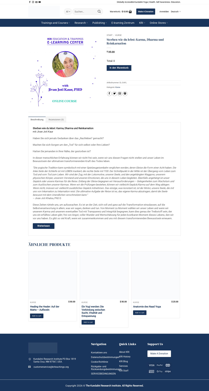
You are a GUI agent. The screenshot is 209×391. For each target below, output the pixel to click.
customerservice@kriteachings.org (48, 366)
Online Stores (159, 22)
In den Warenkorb (119, 68)
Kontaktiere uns (99, 352)
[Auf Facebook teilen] (109, 93)
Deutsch (176, 11)
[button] (121, 11)
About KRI (124, 352)
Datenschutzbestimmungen (105, 357)
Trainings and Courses (55, 22)
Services (123, 366)
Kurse (118, 35)
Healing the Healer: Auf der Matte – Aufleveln (44, 308)
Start (109, 35)
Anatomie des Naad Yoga (147, 306)
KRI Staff (123, 370)
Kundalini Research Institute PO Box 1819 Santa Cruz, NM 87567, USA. (54, 360)
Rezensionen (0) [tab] (56, 119)
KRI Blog (123, 361)
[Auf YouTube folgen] (40, 2)
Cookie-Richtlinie (99, 361)
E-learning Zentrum (122, 22)
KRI (142, 22)
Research (81, 22)
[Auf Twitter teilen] (114, 93)
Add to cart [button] (36, 316)
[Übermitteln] (99, 11)
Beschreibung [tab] (37, 119)
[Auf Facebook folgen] (30, 2)
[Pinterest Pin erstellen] (125, 93)
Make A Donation (145, 11)
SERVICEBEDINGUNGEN (103, 373)
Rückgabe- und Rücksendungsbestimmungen (106, 368)
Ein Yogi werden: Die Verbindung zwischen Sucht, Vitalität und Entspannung (93, 311)
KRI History (124, 356)
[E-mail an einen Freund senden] (119, 93)
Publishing (99, 22)
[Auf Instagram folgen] (33, 2)
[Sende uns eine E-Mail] (36, 2)
